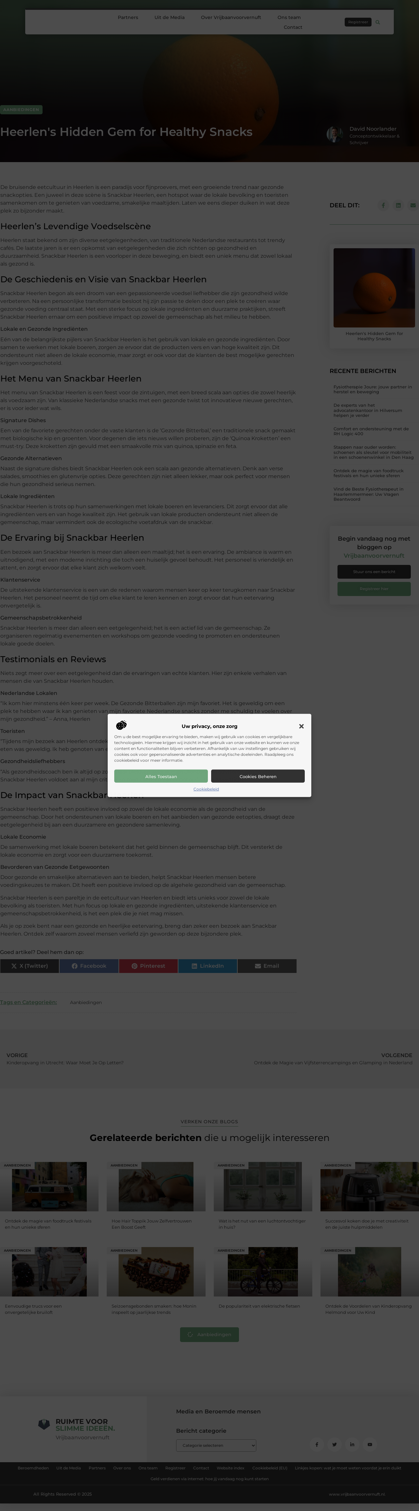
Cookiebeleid (206, 789)
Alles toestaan (161, 776)
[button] (301, 726)
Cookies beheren (258, 776)
